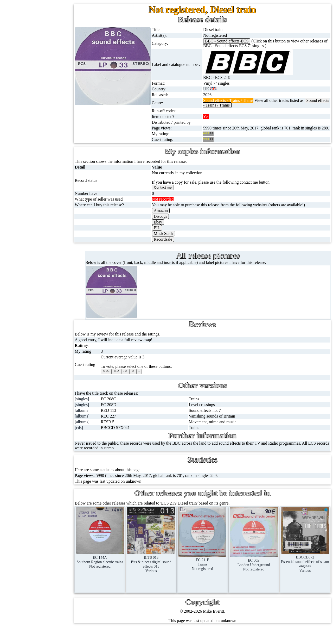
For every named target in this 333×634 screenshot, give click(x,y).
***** (116, 376)
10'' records (32, 105)
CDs (26, 155)
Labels (42, 429)
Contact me (46, 479)
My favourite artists (53, 416)
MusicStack (171, 238)
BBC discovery (45, 309)
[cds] (90, 432)
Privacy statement (52, 516)
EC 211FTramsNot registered (208, 564)
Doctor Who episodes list (54, 384)
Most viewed (48, 466)
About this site (49, 441)
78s (25, 93)
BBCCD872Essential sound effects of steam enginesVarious (306, 564)
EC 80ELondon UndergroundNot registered (257, 565)
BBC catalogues (46, 347)
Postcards (31, 218)
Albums (29, 130)
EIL (165, 232)
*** (135, 376)
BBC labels (42, 322)
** (143, 376)
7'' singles (31, 43)
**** (127, 376)
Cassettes (30, 143)
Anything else (34, 280)
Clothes (29, 268)
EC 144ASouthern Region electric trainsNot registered (110, 562)
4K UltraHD (33, 205)
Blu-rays (30, 193)
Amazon (169, 215)
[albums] (93, 415)
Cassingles (31, 68)
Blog (41, 491)
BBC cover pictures (49, 334)
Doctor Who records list (53, 372)
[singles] (93, 403)
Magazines (32, 243)
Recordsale (171, 244)
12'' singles (32, 55)
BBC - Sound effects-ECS (232, 41)
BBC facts (41, 359)
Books (28, 255)
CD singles (32, 80)
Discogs (168, 221)
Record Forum (49, 454)
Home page (32, 30)
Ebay (166, 227)
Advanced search (51, 504)
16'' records (32, 118)
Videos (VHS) (34, 168)
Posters (29, 230)
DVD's (28, 180)
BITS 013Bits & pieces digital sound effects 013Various (159, 564)
